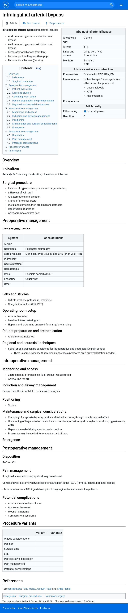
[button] (54, 23)
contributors (14, 588)
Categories (9, 596)
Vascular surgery (55, 596)
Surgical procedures (30, 596)
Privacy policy (9, 608)
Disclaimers (45, 608)
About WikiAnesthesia (28, 608)
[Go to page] (111, 5)
